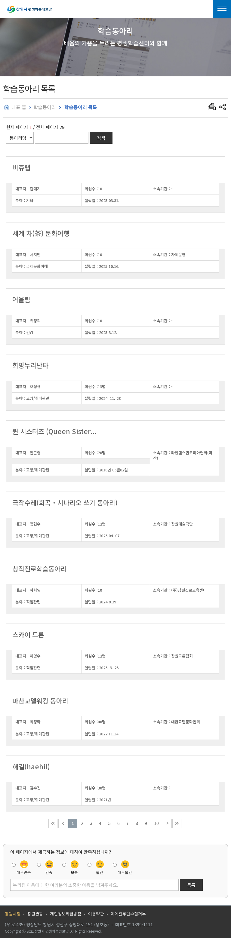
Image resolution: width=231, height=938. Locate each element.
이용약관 (96, 914)
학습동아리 (44, 107)
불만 (99, 872)
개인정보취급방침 (65, 914)
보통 (74, 872)
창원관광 (35, 914)
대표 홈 (18, 107)
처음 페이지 (52, 823)
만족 (49, 872)
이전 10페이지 (62, 823)
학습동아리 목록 (80, 107)
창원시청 (12, 914)
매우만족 (24, 872)
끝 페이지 (176, 823)
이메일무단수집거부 (128, 914)
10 (156, 823)
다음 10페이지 (167, 823)
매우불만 (125, 872)
